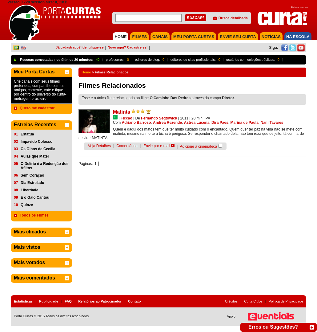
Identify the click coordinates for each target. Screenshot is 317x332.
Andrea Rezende (167, 122)
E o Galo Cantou (35, 197)
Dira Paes (219, 122)
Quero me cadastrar (37, 108)
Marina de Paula (244, 122)
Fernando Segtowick (159, 118)
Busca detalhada (233, 18)
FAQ (68, 301)
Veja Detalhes (99, 146)
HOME (120, 36)
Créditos (231, 301)
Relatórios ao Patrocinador (100, 301)
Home (86, 72)
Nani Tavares (272, 122)
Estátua (27, 134)
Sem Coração (32, 175)
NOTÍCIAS (271, 36)
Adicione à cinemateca (198, 146)
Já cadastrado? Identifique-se (79, 47)
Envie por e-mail (156, 146)
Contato (134, 301)
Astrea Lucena (197, 122)
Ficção (126, 118)
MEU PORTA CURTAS (193, 36)
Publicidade (48, 301)
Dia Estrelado (32, 183)
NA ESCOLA (298, 36)
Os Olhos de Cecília (38, 149)
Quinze (27, 205)
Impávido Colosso (36, 141)
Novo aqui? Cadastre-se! (128, 47)
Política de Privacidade (286, 301)
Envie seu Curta (238, 36)
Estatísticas (23, 301)
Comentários (126, 146)
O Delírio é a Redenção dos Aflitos (44, 166)
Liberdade (29, 190)
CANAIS (160, 36)
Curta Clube (253, 301)
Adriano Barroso (136, 122)
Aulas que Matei (35, 156)
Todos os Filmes (34, 215)
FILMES (139, 36)
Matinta (121, 112)
